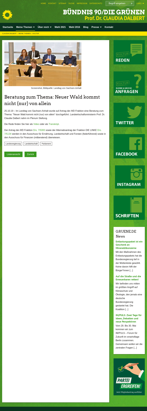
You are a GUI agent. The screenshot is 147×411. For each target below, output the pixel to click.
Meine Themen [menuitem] (24, 27)
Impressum (82, 3)
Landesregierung (13, 144)
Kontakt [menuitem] (109, 27)
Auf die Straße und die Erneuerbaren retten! (128, 278)
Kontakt (52, 3)
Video (36, 124)
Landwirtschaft (31, 144)
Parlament (46, 144)
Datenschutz (96, 3)
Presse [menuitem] (95, 27)
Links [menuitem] (138, 3)
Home (43, 3)
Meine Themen (25, 33)
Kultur (36, 33)
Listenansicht (13, 154)
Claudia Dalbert (9, 33)
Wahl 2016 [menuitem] (74, 27)
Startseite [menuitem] (8, 27)
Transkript (54, 124)
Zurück (30, 154)
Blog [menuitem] (85, 27)
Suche (71, 3)
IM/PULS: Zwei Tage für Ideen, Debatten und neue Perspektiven (129, 318)
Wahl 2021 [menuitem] (60, 27)
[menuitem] (43, 3)
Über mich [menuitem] (43, 27)
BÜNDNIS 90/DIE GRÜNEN (103, 12)
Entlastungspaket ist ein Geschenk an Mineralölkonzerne (129, 245)
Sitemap (62, 3)
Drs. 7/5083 (39, 130)
